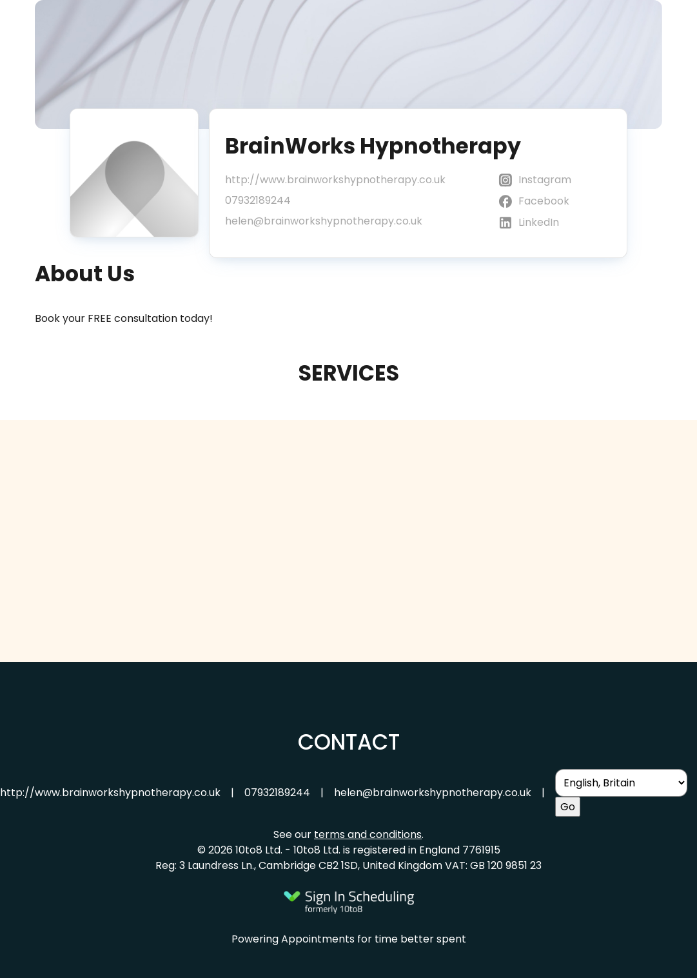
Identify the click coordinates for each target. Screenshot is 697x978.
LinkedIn (528, 223)
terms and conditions (368, 834)
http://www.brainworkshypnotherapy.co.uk (335, 179)
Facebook (533, 202)
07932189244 (258, 200)
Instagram (534, 180)
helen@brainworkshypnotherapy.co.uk (323, 221)
